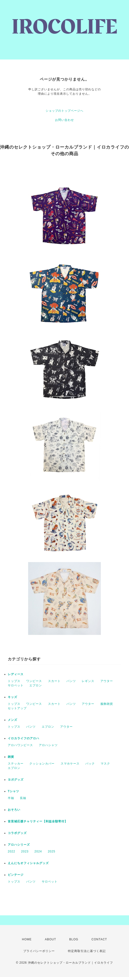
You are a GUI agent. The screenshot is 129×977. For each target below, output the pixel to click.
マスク (105, 763)
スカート (54, 681)
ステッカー (16, 763)
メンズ (12, 720)
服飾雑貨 (106, 704)
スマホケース (70, 763)
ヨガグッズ (16, 779)
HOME (27, 939)
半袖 (11, 798)
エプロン (35, 685)
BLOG (73, 939)
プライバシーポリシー (39, 951)
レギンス (88, 681)
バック (90, 763)
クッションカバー (42, 763)
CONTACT (99, 939)
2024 (38, 851)
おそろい (14, 809)
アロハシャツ (48, 745)
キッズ (12, 697)
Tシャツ (13, 791)
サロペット (16, 685)
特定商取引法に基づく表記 (87, 951)
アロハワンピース (20, 745)
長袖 (23, 798)
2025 (51, 851)
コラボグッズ (17, 833)
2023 (25, 851)
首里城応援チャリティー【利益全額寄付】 (38, 821)
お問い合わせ (64, 120)
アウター (106, 681)
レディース (16, 674)
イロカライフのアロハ (23, 738)
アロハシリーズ (19, 844)
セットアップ (17, 708)
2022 (11, 851)
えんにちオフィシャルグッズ (28, 863)
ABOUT (50, 939)
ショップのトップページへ (64, 110)
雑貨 (11, 756)
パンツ (71, 681)
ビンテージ (16, 874)
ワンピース (34, 681)
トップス (14, 681)
